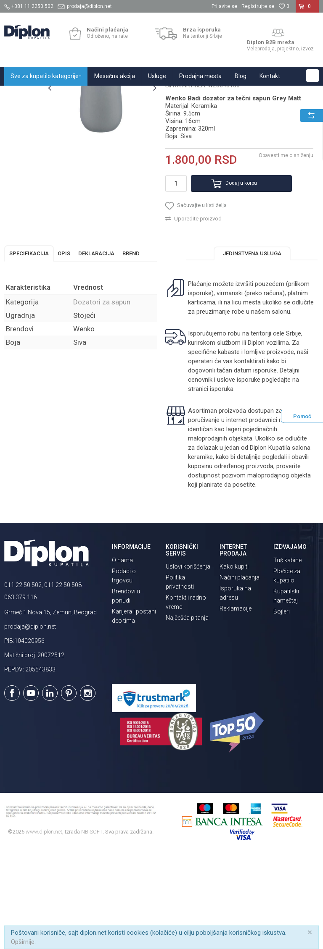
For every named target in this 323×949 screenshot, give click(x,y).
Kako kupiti (234, 662)
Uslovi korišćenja (188, 662)
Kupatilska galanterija (117, 95)
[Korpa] (307, 10)
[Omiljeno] (283, 6)
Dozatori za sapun (171, 95)
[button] (312, 75)
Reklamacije (236, 704)
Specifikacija (29, 349)
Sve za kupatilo (66, 95)
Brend (131, 349)
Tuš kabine (287, 656)
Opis (64, 349)
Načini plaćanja (239, 673)
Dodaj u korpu (232, 274)
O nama (122, 656)
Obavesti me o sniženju (285, 246)
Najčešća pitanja (187, 713)
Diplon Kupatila (22, 95)
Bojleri (281, 707)
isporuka (221, 485)
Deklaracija (96, 349)
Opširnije (22, 942)
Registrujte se (257, 6)
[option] (23, 136)
